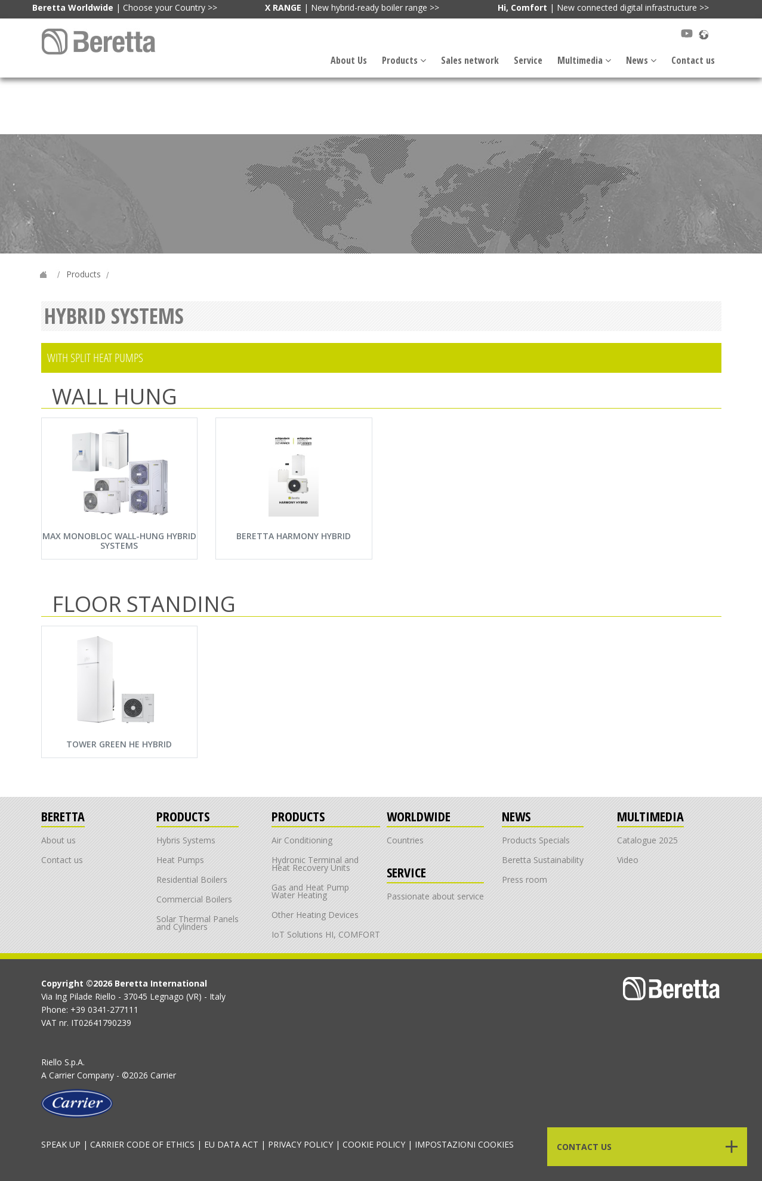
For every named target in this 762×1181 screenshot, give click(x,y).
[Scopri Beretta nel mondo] (703, 33)
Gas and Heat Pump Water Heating (310, 891)
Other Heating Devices (315, 915)
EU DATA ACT (231, 1144)
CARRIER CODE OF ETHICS (142, 1144)
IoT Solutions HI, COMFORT (326, 934)
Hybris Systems (185, 840)
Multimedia (584, 60)
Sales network (470, 60)
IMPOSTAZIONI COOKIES (464, 1144)
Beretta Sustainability (543, 860)
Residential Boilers (191, 879)
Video (627, 860)
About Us (349, 60)
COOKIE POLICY (374, 1144)
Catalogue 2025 (647, 840)
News (641, 60)
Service (528, 60)
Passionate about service (435, 896)
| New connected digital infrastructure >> (603, 7)
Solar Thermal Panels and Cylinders (197, 922)
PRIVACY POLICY (300, 1144)
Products (404, 60)
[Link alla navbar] (100, 41)
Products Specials (536, 840)
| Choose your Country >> (124, 7)
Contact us (693, 60)
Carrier (62, 1075)
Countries (405, 840)
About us (58, 840)
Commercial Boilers (194, 899)
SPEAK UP (61, 1144)
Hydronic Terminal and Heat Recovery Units (315, 863)
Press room (524, 879)
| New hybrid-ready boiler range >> (352, 7)
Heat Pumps (180, 860)
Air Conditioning (302, 840)
